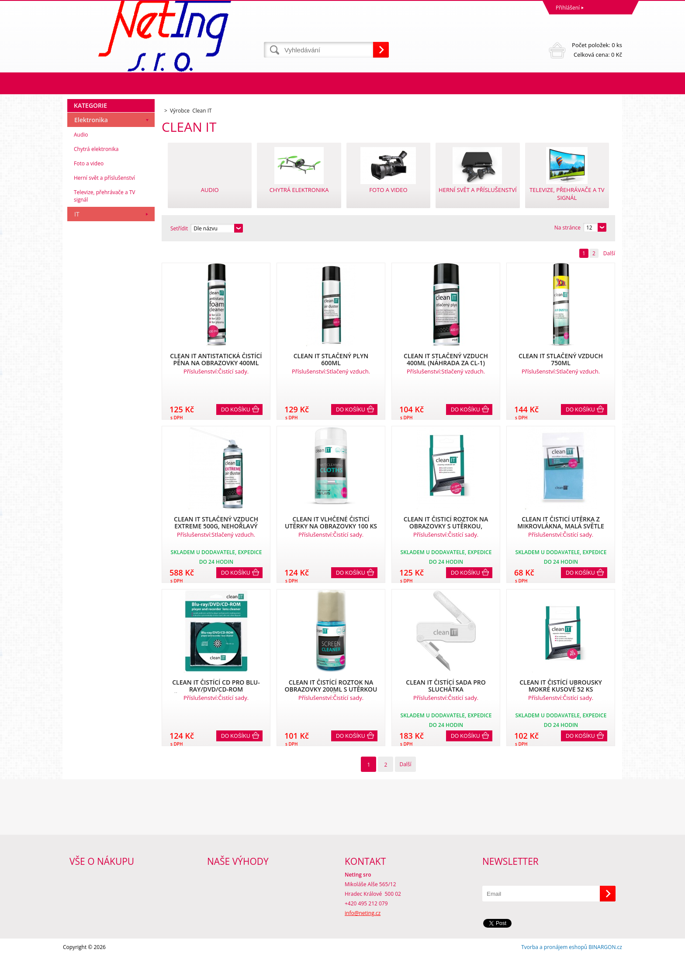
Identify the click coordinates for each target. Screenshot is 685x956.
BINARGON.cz (605, 947)
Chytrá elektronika (96, 149)
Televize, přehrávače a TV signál (104, 195)
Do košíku (235, 410)
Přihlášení (568, 7)
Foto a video (89, 163)
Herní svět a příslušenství (104, 178)
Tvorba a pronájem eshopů (554, 947)
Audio (81, 134)
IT (77, 214)
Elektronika (91, 120)
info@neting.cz (363, 913)
